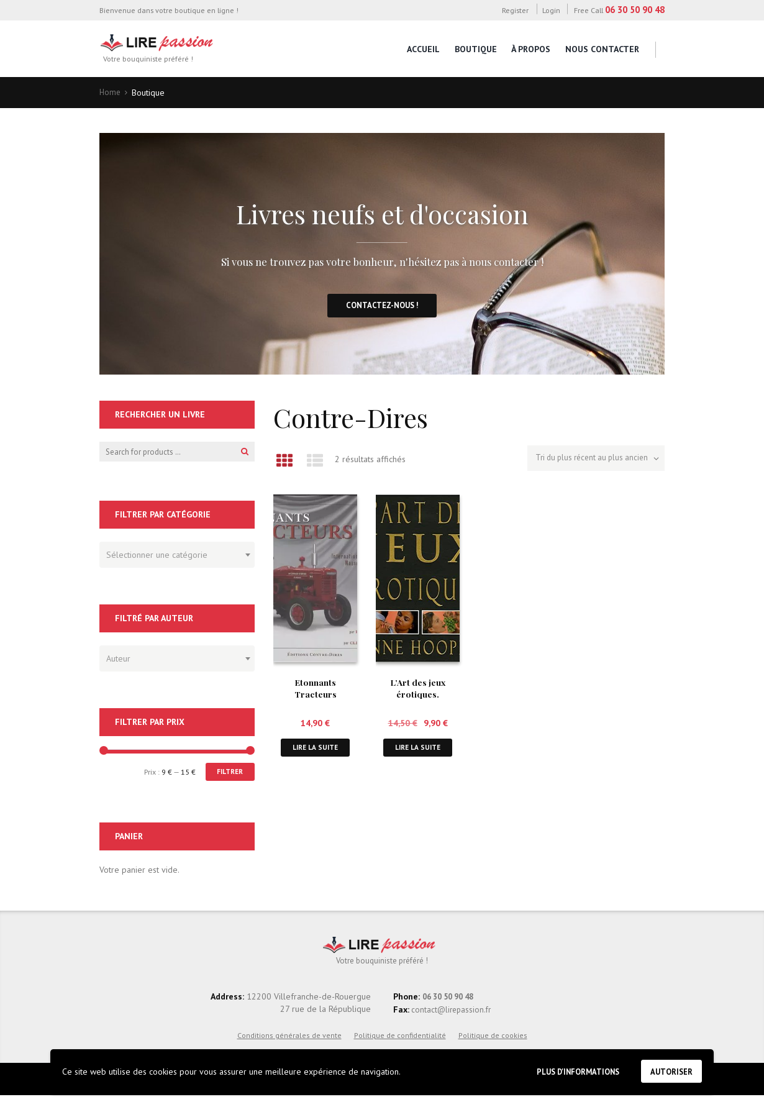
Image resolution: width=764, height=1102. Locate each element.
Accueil (423, 49)
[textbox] (174, 556)
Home (110, 92)
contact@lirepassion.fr (452, 1015)
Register (515, 10)
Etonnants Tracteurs (315, 690)
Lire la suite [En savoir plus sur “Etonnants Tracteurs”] (315, 750)
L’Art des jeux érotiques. (418, 690)
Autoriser (669, 1070)
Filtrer (227, 776)
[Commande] (591, 461)
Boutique (476, 49)
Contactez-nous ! (382, 308)
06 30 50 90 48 (635, 10)
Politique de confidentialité (400, 1041)
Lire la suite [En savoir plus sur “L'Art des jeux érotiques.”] (418, 750)
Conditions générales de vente (289, 1041)
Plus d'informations (567, 1069)
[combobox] (177, 558)
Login (551, 10)
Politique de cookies (492, 1041)
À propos (530, 49)
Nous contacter (602, 49)
